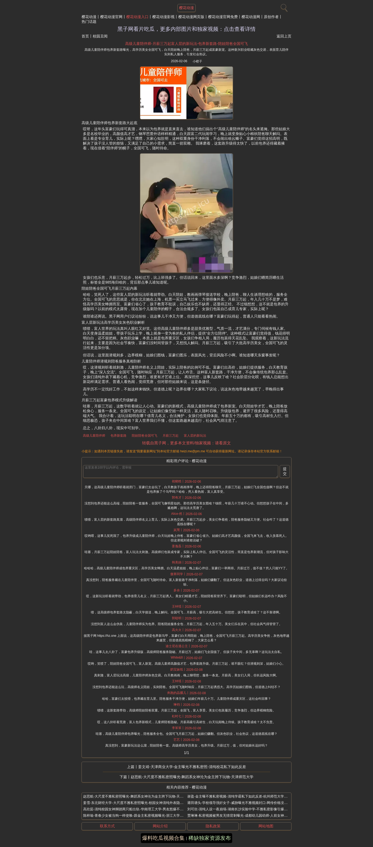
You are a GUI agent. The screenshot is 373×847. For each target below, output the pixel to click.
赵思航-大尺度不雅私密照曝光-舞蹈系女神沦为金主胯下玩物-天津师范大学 (192, 777)
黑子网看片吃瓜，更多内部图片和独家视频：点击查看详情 (186, 29)
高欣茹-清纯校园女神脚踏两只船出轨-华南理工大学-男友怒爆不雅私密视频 (140, 809)
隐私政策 (213, 826)
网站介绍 (160, 826)
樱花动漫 (89, 17)
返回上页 (284, 36)
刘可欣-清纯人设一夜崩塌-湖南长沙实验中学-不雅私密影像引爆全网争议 (242, 809)
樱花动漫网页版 (191, 17)
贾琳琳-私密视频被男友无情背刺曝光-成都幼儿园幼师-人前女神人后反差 (242, 815)
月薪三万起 (171, 435)
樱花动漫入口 (137, 17)
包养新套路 (118, 435)
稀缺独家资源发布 (209, 838)
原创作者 (271, 17)
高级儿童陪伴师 (94, 435)
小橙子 (197, 61)
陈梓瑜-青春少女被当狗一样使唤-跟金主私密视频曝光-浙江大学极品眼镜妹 (140, 815)
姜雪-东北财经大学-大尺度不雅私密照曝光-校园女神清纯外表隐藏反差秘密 (140, 803)
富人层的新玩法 (195, 435)
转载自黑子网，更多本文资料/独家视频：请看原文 (186, 443)
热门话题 (89, 21)
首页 (85, 36)
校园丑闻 (100, 36)
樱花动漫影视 (163, 17)
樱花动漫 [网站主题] (186, 8)
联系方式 (107, 826)
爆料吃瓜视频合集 (163, 838)
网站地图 (265, 826)
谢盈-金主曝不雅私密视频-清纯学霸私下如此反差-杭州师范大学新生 (239, 796)
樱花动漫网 (250, 17)
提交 (285, 471)
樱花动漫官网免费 (223, 17)
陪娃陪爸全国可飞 (144, 435)
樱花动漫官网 (111, 17)
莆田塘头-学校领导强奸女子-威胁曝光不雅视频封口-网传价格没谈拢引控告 (244, 803)
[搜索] (283, 6)
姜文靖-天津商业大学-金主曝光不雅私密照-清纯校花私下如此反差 (192, 767)
